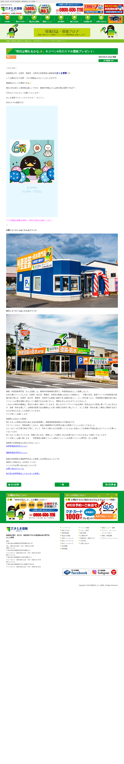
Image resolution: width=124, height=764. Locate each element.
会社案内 (61, 21)
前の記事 (109, 484)
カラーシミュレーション (110, 538)
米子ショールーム (67, 543)
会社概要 (64, 546)
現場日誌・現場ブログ (87, 538)
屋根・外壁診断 (107, 535)
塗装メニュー (48, 21)
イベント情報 (84, 528)
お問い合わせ (101, 21)
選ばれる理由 (34, 21)
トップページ (66, 528)
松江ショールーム (67, 541)
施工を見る (74, 21)
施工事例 (83, 533)
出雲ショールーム (67, 538)
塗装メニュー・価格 (108, 528)
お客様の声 (88, 21)
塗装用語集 (65, 533)
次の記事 (15, 484)
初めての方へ (21, 21)
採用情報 (64, 548)
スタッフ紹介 (84, 530)
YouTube (83, 541)
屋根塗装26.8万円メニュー (16, 453)
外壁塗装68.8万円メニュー (16, 446)
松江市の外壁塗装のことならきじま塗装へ (23, 473)
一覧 (62, 484)
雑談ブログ (11, 57)
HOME (7, 21)
